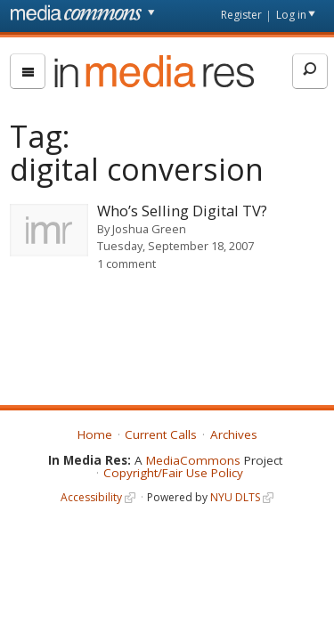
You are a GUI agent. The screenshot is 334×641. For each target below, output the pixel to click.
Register (241, 14)
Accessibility (91, 497)
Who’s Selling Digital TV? (182, 210)
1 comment (126, 264)
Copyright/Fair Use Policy (173, 473)
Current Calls (161, 434)
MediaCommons (193, 460)
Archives (233, 434)
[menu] (27, 71)
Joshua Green (149, 229)
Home (94, 434)
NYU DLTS (235, 497)
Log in (291, 14)
